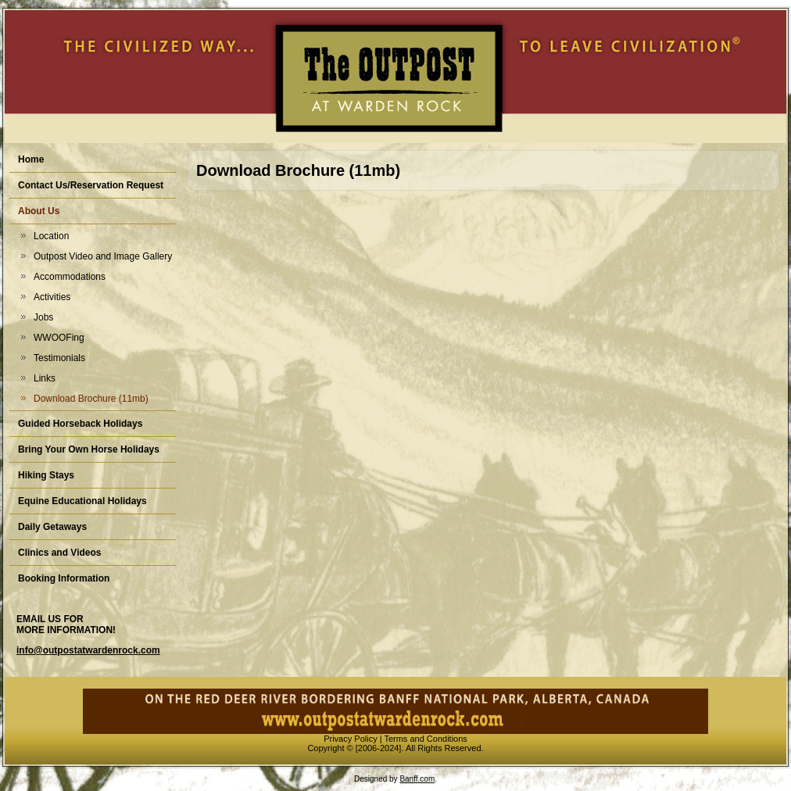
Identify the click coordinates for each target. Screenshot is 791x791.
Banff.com (417, 779)
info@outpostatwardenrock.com (88, 650)
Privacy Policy (350, 738)
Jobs (43, 317)
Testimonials (59, 358)
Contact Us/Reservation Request (90, 185)
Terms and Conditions (425, 738)
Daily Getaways (52, 526)
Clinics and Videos (59, 552)
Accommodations (70, 276)
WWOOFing (59, 337)
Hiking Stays (46, 475)
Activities (52, 297)
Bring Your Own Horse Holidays (88, 449)
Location (51, 236)
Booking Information (63, 578)
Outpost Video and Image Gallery (103, 256)
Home (31, 159)
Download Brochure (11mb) (91, 398)
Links (44, 378)
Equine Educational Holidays (82, 501)
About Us (38, 211)
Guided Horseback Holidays (80, 423)
